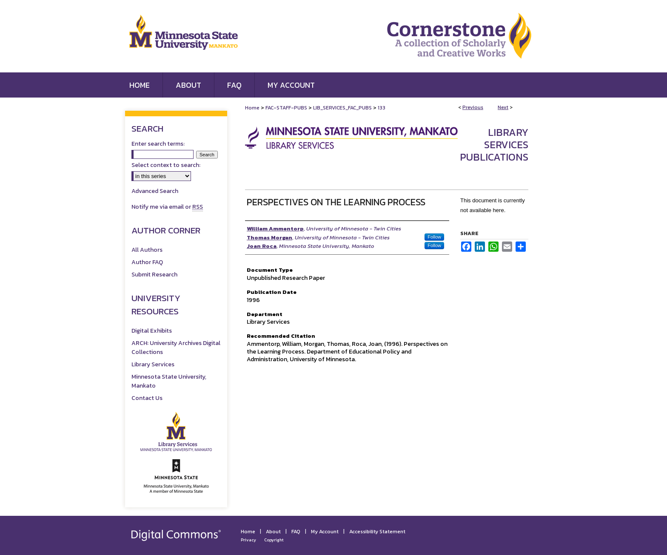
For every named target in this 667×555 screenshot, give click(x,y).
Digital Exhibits (151, 330)
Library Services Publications (494, 144)
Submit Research (154, 274)
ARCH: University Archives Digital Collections (175, 348)
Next (503, 107)
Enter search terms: (158, 143)
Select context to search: (165, 165)
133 (381, 108)
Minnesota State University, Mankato (168, 381)
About (273, 531)
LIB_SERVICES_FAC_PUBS (342, 108)
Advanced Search (154, 191)
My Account (325, 531)
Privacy (248, 540)
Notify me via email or (167, 206)
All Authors (146, 249)
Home (252, 108)
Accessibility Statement (377, 531)
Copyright (274, 540)
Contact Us (146, 398)
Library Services (152, 364)
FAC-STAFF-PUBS (286, 108)
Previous (472, 107)
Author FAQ (147, 262)
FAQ (295, 531)
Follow (434, 236)
